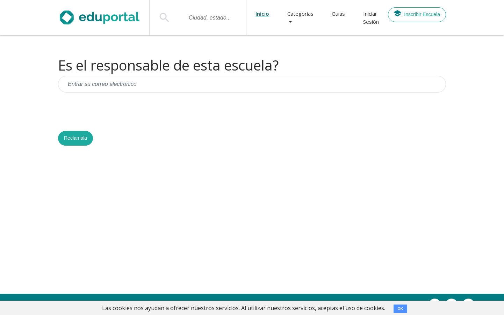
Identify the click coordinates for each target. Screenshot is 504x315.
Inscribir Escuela (416, 13)
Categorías (300, 13)
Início (262, 13)
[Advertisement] (252, 222)
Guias (338, 13)
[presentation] (111, 111)
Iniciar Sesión (371, 17)
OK (400, 309)
